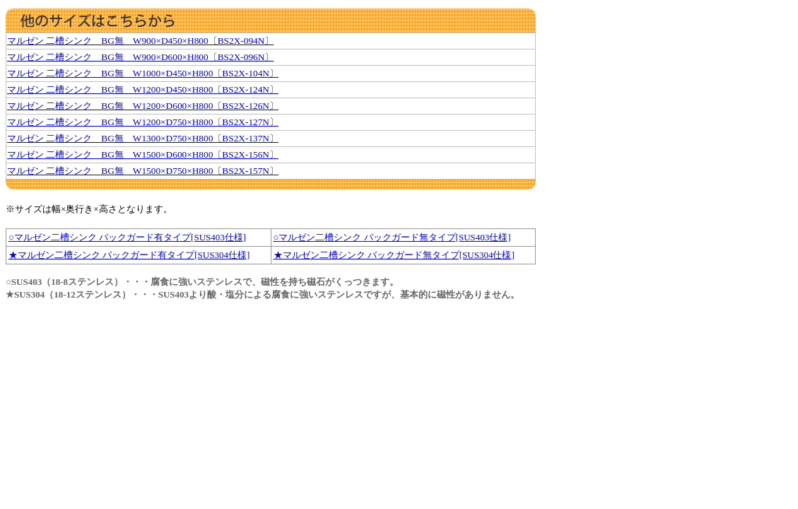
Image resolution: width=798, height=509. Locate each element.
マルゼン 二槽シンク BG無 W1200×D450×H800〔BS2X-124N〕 (142, 89)
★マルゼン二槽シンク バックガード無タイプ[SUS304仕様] (394, 255)
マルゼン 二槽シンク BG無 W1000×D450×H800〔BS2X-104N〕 (142, 73)
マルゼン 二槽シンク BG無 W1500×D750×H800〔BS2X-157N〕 (142, 170)
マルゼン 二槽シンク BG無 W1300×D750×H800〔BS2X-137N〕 (142, 138)
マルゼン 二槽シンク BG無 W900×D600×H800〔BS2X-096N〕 (140, 57)
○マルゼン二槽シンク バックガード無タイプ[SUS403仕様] (392, 237)
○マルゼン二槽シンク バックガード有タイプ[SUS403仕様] (127, 237)
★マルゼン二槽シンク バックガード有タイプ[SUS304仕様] (129, 255)
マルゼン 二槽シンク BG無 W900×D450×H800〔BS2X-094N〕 (140, 40)
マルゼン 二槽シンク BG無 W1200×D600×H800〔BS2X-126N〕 (142, 105)
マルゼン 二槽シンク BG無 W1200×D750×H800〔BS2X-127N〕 (142, 122)
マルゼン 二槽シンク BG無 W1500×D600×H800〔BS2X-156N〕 (142, 154)
